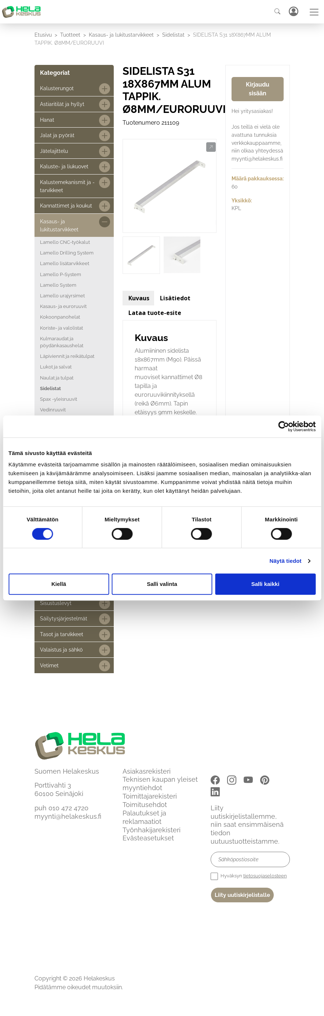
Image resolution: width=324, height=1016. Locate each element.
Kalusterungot (57, 88)
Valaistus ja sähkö (61, 649)
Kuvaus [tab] (138, 298)
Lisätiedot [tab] (175, 298)
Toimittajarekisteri (150, 796)
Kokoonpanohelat (60, 317)
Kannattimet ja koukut (66, 205)
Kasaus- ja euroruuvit (63, 306)
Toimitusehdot (145, 804)
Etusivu (43, 35)
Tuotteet (70, 35)
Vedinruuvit (53, 409)
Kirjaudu (293, 11)
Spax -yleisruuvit (58, 399)
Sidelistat (173, 35)
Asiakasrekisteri (147, 771)
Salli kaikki (265, 584)
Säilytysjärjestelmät (63, 618)
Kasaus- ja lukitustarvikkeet (121, 35)
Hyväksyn (249, 876)
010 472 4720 (68, 808)
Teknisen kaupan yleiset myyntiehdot (160, 783)
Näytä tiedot (286, 561)
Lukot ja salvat (56, 367)
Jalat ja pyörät (57, 135)
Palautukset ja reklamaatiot (144, 817)
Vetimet (49, 665)
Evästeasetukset (148, 838)
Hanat (47, 120)
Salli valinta (162, 584)
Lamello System (58, 285)
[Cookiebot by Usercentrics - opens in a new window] (283, 426)
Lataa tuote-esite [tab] (154, 313)
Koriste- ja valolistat (61, 328)
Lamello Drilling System (67, 253)
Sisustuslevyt (56, 603)
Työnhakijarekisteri (152, 830)
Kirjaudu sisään (257, 89)
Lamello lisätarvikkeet (64, 263)
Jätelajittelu (54, 151)
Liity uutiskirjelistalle (242, 895)
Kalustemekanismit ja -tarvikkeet (67, 186)
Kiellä (58, 584)
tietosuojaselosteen (265, 876)
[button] (210, 147)
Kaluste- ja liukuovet (64, 166)
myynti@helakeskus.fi (67, 816)
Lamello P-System (60, 274)
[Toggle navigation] (314, 12)
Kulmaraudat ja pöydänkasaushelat (61, 342)
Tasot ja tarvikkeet (61, 634)
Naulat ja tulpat (56, 378)
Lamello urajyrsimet (62, 295)
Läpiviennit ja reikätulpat (67, 356)
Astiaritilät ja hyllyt (62, 104)
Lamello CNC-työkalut (65, 242)
